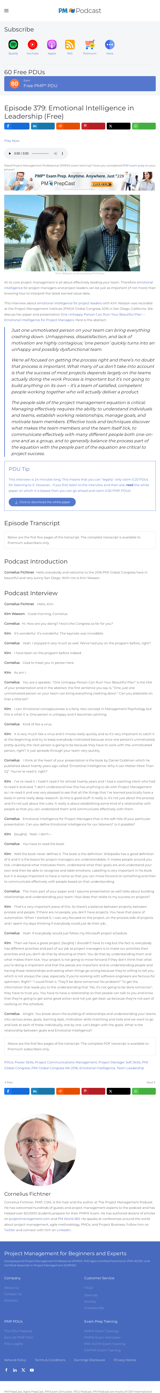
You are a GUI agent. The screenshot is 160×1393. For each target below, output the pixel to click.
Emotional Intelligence (97, 1068)
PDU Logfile (13, 1344)
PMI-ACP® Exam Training (104, 1344)
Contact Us (13, 1294)
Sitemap (91, 1295)
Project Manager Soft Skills (119, 1062)
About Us (11, 1288)
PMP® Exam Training (101, 1331)
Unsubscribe (94, 1308)
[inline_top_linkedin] (43, 126)
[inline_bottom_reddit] (68, 1091)
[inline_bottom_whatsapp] (144, 1091)
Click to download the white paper (42, 502)
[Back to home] (80, 10)
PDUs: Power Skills (19, 1062)
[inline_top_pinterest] (93, 126)
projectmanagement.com (29, 1219)
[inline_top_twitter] (119, 126)
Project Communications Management (66, 1062)
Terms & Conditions (50, 1360)
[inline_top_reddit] (68, 126)
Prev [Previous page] (9, 1082)
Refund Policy (15, 1360)
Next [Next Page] (151, 1082)
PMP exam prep (133, 165)
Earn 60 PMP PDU (18, 1337)
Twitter (9, 1230)
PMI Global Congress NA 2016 (54, 1068)
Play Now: (12, 141)
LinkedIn (64, 1230)
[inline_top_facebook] (16, 126)
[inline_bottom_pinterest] (93, 1091)
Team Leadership (130, 1068)
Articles (90, 1301)
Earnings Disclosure (89, 1360)
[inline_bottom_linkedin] (43, 1091)
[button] (6, 10)
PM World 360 (69, 1219)
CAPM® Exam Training (102, 1350)
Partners (11, 1300)
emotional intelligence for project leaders (69, 303)
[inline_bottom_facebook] (16, 1091)
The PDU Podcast (18, 1331)
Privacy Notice (125, 1360)
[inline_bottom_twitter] (119, 1091)
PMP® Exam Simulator (102, 1337)
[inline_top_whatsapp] (144, 126)
